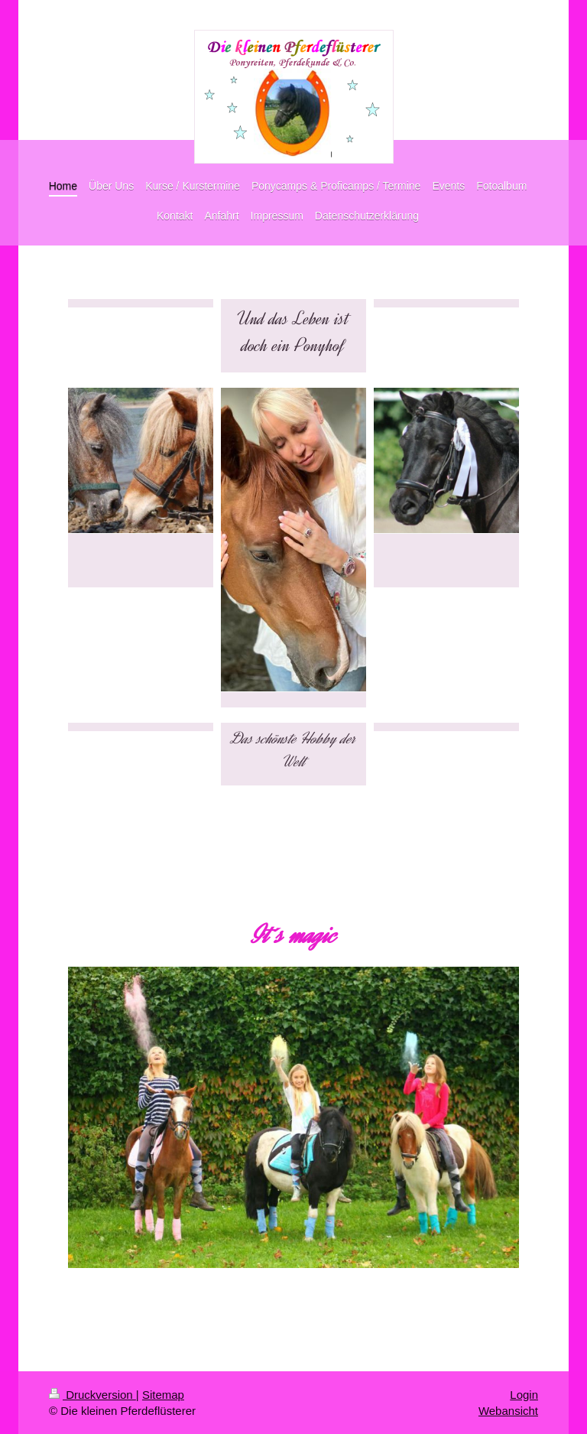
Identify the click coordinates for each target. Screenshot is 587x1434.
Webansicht (508, 1410)
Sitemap (163, 1394)
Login (524, 1394)
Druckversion (92, 1394)
